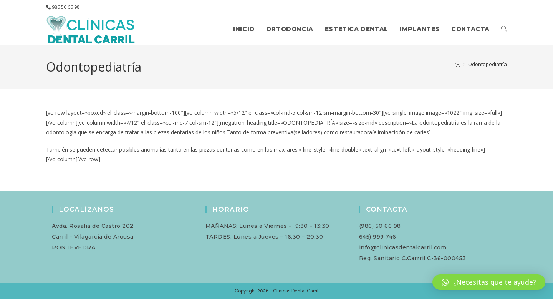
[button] (488, 282)
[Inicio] (457, 64)
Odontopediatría (487, 64)
